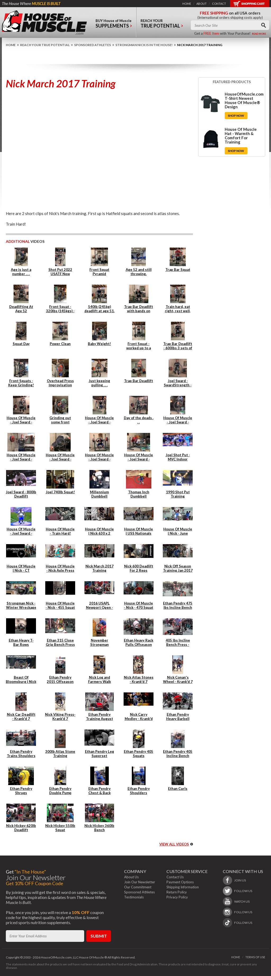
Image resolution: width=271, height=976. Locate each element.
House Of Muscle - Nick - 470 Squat (138, 605)
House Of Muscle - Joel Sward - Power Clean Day (99, 422)
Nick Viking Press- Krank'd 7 (60, 716)
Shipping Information (182, 887)
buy (114, 25)
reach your (162, 25)
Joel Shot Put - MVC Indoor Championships (178, 459)
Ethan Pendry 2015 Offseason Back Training (60, 681)
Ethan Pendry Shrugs (21, 790)
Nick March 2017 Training (99, 568)
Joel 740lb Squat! (60, 492)
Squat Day (21, 344)
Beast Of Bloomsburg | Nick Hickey (21, 681)
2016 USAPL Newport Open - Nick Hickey (99, 607)
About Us (131, 877)
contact (219, 3)
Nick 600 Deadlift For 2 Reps (138, 568)
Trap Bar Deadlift (138, 381)
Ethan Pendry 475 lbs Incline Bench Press (177, 607)
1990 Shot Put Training (178, 494)
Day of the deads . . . (138, 420)
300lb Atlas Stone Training (60, 753)
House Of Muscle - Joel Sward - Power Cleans (21, 459)
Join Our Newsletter (139, 882)
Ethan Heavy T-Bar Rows (21, 642)
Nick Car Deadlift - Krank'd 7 (21, 716)
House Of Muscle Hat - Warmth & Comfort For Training (241, 135)
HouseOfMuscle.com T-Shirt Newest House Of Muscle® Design (244, 100)
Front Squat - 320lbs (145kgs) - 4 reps (60, 311)
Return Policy (176, 892)
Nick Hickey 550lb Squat (60, 827)
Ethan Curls (177, 788)
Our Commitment (137, 887)
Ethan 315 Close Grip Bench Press (60, 642)
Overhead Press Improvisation (60, 383)
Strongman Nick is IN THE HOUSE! (144, 45)
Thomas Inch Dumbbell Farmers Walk (138, 496)
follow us (243, 891)
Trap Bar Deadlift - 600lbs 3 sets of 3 (177, 348)
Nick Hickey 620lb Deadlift (21, 827)
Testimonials (134, 897)
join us (240, 880)
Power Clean (60, 344)
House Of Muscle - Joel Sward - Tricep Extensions (139, 459)
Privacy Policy (177, 897)
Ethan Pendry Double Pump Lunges (60, 792)
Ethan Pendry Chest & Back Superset (99, 792)
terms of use (255, 957)
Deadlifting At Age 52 (21, 309)
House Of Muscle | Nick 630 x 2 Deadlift (99, 533)
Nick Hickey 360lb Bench (99, 827)
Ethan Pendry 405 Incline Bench (177, 753)
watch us (242, 901)
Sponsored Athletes (92, 45)
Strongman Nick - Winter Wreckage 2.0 (21, 607)
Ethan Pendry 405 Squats (138, 753)
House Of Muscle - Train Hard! (60, 531)
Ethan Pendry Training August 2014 (99, 718)
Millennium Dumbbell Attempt (99, 496)
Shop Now (236, 115)
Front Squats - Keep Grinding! (21, 383)
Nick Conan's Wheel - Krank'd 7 (178, 679)
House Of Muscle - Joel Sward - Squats (99, 459)
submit (99, 935)
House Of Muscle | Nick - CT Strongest (21, 570)
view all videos (174, 844)
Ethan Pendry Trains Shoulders (21, 753)
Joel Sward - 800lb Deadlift (21, 494)
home (186, 3)
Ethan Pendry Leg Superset (99, 753)
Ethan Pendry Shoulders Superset (139, 792)
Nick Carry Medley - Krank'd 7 (139, 718)
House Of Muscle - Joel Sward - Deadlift (21, 422)
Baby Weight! (99, 344)
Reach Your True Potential (45, 45)
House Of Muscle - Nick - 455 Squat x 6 (60, 607)
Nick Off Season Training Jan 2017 (178, 568)
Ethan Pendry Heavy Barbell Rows (177, 718)
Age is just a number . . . (21, 271)
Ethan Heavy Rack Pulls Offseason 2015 (138, 644)
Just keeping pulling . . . (99, 383)
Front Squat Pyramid (99, 271)
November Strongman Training (99, 644)
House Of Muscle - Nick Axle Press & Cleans (60, 570)
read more (259, 33)
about (201, 3)
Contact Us (175, 877)
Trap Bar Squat (177, 269)
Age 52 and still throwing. (139, 271)
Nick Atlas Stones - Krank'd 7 (138, 679)
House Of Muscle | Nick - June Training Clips (177, 533)
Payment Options (180, 882)
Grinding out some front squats (60, 422)
